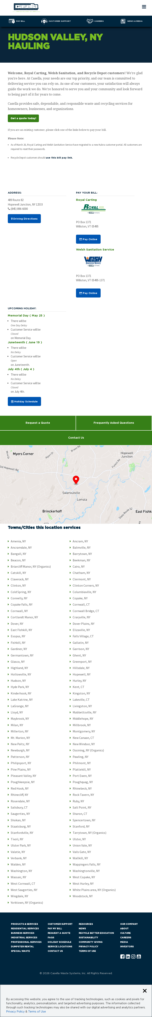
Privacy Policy (88, 947)
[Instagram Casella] (133, 956)
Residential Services (25, 929)
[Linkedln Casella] (128, 956)
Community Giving (90, 942)
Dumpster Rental (22, 947)
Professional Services (26, 942)
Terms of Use (87, 951)
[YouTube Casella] (139, 956)
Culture (125, 933)
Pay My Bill (55, 929)
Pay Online (88, 239)
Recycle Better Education (96, 933)
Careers (125, 938)
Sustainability (88, 938)
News (82, 929)
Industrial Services (24, 938)
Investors (127, 947)
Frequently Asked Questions (114, 423)
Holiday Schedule (24, 401)
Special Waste (20, 951)
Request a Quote (38, 423)
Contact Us (76, 437)
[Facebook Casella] (122, 956)
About (124, 929)
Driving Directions (24, 218)
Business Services (22, 933)
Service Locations (60, 947)
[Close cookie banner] (145, 991)
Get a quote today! (23, 118)
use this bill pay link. (59, 158)
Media (124, 942)
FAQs (51, 938)
